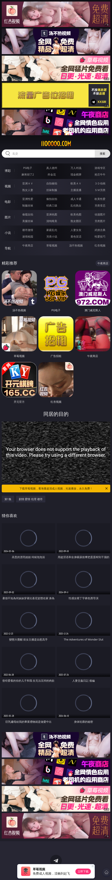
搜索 (102, 153)
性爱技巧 (100, 236)
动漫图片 (100, 214)
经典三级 (51, 205)
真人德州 (51, 168)
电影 (8, 202)
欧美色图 (76, 214)
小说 (8, 233)
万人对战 (76, 168)
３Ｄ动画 (100, 183)
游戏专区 (100, 168)
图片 (8, 217)
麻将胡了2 (28, 174)
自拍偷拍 (51, 183)
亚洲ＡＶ (27, 183)
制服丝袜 (27, 205)
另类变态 (100, 205)
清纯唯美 (51, 221)
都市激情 (27, 230)
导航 (8, 248)
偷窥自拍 (27, 214)
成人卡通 (76, 199)
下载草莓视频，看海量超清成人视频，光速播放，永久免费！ (63, 488)
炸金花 (52, 174)
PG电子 (27, 168)
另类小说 (51, 236)
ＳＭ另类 (100, 190)
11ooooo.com (56, 144)
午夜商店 (27, 245)
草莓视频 (51, 245)
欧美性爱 (100, 199)
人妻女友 (76, 230)
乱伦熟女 (76, 205)
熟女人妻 (27, 190)
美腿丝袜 (27, 221)
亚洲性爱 (27, 199)
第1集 (7, 499)
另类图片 (100, 221)
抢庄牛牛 (100, 174)
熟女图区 (76, 221)
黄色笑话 (76, 236)
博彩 (8, 171)
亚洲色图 (51, 214)
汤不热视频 (76, 245)
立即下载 (83, 871)
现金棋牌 (76, 174)
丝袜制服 (51, 190)
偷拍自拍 (51, 199)
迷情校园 (27, 236)
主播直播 (76, 190)
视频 (8, 186)
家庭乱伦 (51, 230)
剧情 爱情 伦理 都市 (31, 499)
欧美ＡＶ (76, 183)
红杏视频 (100, 245)
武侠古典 (100, 230)
